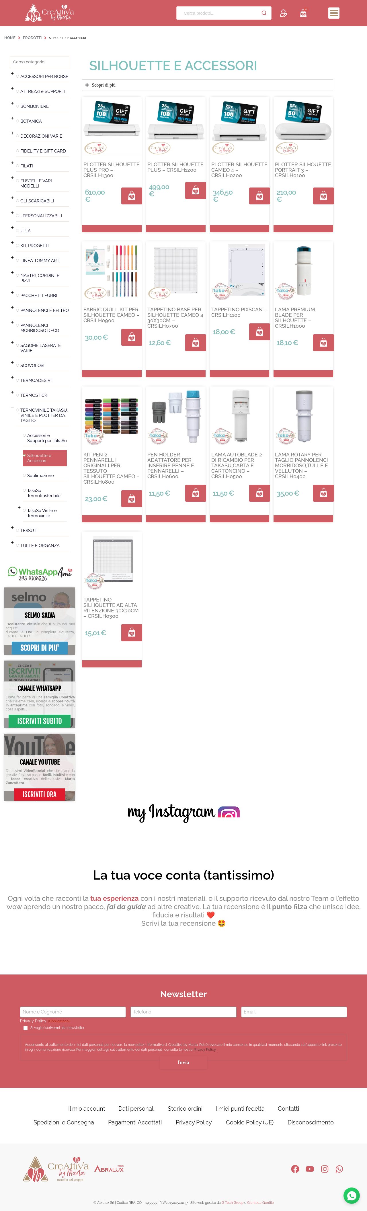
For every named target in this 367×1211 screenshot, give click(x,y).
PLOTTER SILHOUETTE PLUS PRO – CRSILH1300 (111, 169)
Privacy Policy (205, 1050)
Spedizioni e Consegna (64, 1122)
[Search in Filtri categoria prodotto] (39, 62)
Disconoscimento (311, 1122)
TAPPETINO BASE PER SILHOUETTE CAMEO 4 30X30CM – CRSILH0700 (175, 317)
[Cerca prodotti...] (217, 13)
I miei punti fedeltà (240, 1108)
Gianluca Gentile (260, 1203)
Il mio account (86, 1108)
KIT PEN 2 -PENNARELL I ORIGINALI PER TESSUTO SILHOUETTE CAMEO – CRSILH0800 (111, 468)
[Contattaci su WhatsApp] (351, 1195)
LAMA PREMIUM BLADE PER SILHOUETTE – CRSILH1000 (295, 317)
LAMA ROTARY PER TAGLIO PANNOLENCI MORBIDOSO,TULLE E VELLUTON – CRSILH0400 (301, 465)
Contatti (288, 1108)
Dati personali (136, 1108)
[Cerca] (264, 13)
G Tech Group (232, 1203)
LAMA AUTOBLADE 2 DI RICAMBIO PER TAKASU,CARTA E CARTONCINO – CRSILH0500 (236, 465)
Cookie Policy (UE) (250, 1122)
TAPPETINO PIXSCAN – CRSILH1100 (239, 312)
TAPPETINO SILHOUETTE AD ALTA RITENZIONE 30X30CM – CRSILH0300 (111, 608)
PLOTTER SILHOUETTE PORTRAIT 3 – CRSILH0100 (303, 169)
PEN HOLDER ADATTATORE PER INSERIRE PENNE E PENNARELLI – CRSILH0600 (170, 465)
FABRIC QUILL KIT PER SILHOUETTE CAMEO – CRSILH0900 (111, 314)
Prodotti (32, 38)
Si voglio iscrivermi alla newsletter (57, 1028)
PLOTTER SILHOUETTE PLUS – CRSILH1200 (175, 167)
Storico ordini (185, 1108)
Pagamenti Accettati (135, 1122)
